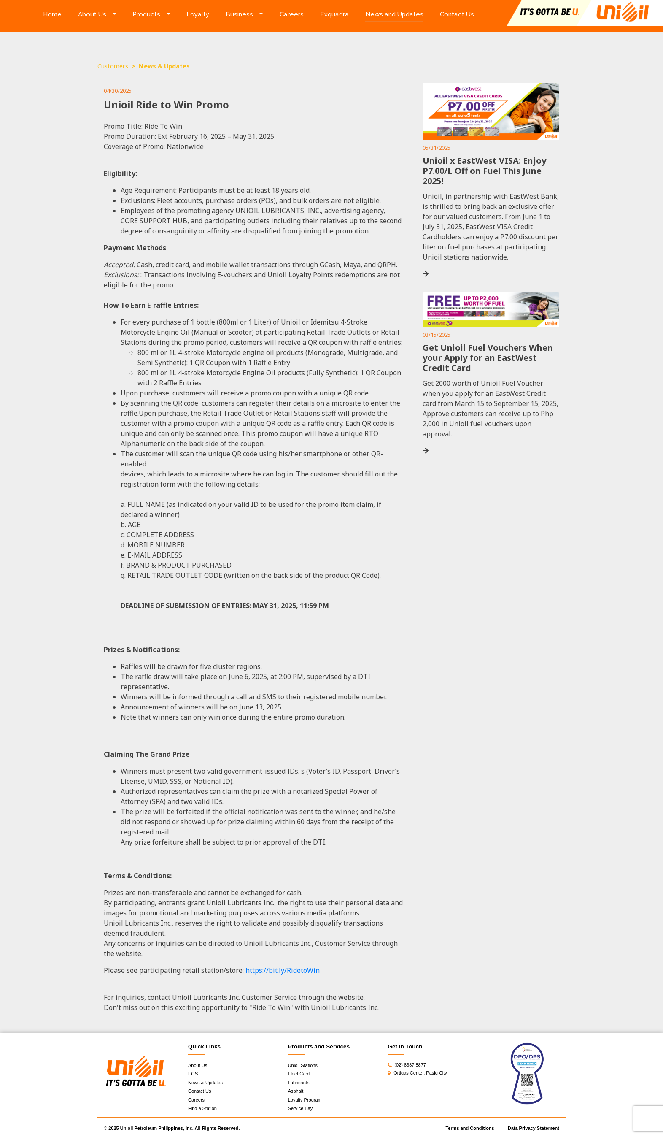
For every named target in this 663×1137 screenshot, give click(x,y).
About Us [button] (92, 14)
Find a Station (202, 1108)
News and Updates (394, 14)
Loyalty (197, 14)
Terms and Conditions (469, 1128)
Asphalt (296, 1091)
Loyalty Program (305, 1099)
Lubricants (299, 1082)
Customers (112, 66)
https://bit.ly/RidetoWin (282, 970)
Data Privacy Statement (533, 1128)
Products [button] (146, 14)
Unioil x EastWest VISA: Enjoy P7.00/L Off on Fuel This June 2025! (484, 171)
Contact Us (457, 14)
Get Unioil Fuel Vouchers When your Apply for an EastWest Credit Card (488, 358)
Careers (292, 14)
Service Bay (300, 1108)
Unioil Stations (303, 1065)
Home (56, 13)
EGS (193, 1073)
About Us (197, 1065)
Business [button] (239, 14)
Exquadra (334, 14)
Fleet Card (299, 1073)
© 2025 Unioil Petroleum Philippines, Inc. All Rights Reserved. (172, 1128)
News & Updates (205, 1082)
